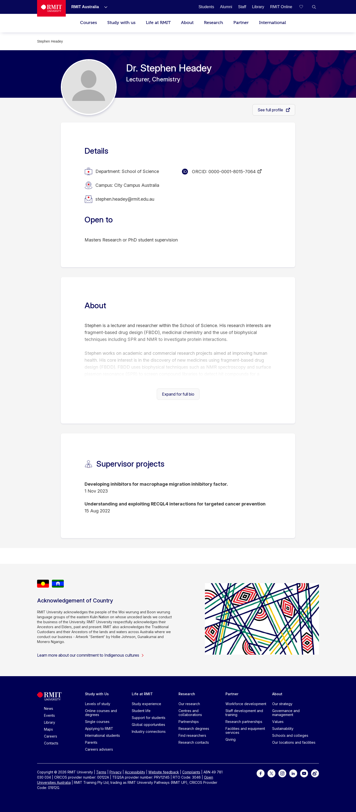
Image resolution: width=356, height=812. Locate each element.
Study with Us (97, 694)
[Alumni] (226, 6)
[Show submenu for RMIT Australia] (103, 7)
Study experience (146, 704)
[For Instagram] (282, 773)
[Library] (258, 6)
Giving (230, 739)
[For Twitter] (271, 773)
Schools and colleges (290, 735)
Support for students (148, 718)
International (272, 22)
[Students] (206, 6)
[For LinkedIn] (293, 773)
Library (49, 722)
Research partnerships (243, 721)
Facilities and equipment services (245, 730)
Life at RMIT (158, 22)
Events (49, 715)
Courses (88, 22)
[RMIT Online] (281, 6)
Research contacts (193, 742)
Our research (189, 704)
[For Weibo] (315, 773)
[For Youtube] (304, 773)
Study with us (121, 22)
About (187, 22)
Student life (141, 711)
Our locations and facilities (293, 742)
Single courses (97, 721)
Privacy (116, 772)
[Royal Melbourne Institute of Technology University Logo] (51, 8)
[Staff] (242, 6)
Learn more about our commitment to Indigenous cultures (90, 655)
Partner (241, 22)
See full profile (271, 109)
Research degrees (193, 728)
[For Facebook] (261, 773)
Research (213, 22)
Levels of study (97, 704)
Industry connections (149, 731)
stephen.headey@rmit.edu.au (124, 199)
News (48, 708)
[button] (314, 7)
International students (102, 735)
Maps (48, 729)
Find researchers (192, 735)
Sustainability (282, 728)
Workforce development (245, 704)
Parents (91, 742)
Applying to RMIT (99, 728)
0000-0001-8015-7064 (232, 171)
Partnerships (188, 721)
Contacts (51, 743)
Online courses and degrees (101, 713)
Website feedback (163, 772)
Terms (101, 772)
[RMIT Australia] (85, 6)
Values (278, 721)
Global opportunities (148, 724)
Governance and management (286, 713)
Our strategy (282, 704)
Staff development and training (244, 713)
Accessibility (135, 772)
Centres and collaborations (190, 713)
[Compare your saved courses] (304, 7)
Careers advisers (99, 749)
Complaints (191, 772)
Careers (50, 736)
